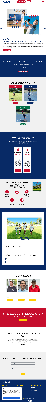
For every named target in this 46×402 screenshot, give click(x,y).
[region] (12, 393)
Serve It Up (30, 102)
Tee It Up (15, 102)
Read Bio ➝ (10, 299)
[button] (29, 1)
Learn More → (18, 170)
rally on (23, 124)
